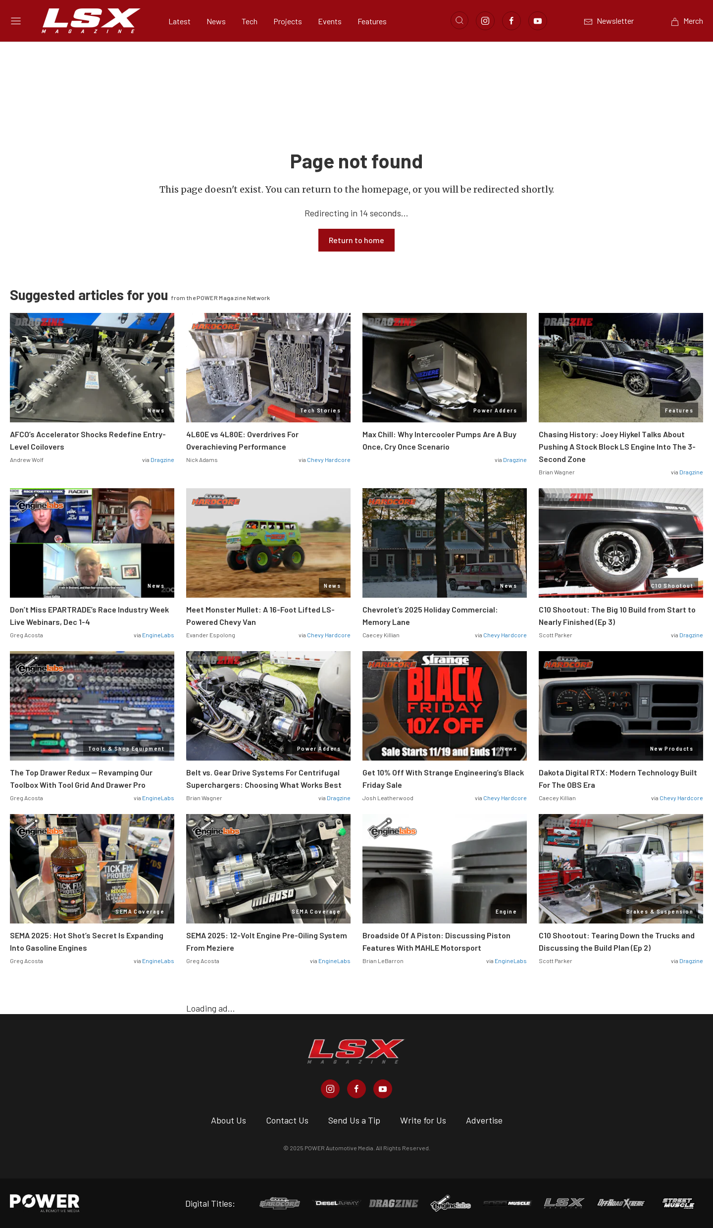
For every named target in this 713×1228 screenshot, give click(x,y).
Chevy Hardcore (329, 459)
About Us (228, 1120)
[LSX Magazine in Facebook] (356, 1088)
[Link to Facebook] (511, 20)
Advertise (484, 1120)
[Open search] (459, 20)
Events (330, 21)
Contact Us (287, 1120)
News (216, 21)
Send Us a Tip (354, 1120)
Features (372, 21)
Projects (287, 21)
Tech (249, 21)
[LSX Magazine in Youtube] (382, 1088)
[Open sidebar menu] (16, 20)
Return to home (356, 240)
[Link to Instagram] (485, 20)
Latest (179, 21)
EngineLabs (158, 634)
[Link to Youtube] (537, 20)
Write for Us (423, 1120)
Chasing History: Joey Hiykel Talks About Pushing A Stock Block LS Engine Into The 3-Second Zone (617, 446)
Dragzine (162, 459)
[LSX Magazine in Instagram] (330, 1088)
